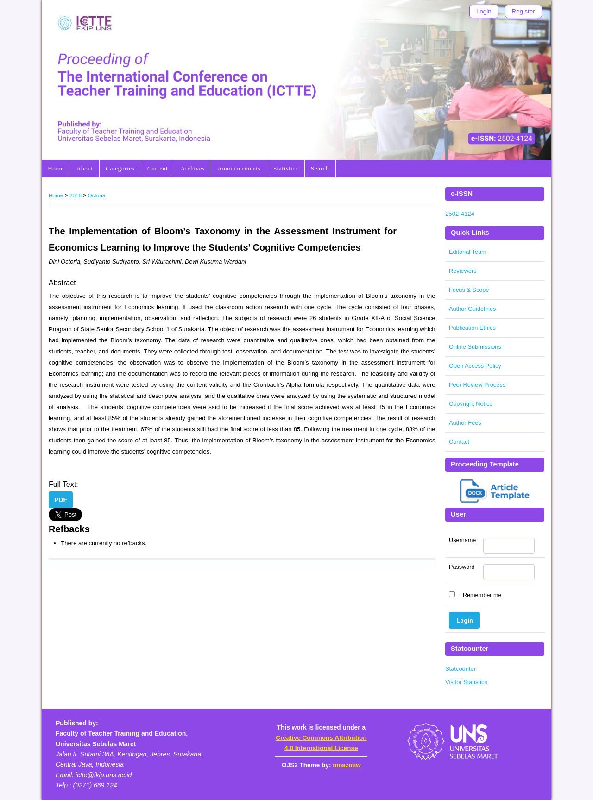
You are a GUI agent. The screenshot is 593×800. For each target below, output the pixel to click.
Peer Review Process (477, 384)
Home (55, 168)
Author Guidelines (472, 308)
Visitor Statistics (466, 682)
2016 (75, 195)
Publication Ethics (472, 327)
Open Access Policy (475, 365)
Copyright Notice (470, 403)
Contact (459, 441)
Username (462, 540)
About (84, 168)
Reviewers (463, 270)
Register (523, 11)
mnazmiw (346, 765)
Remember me (482, 595)
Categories (120, 168)
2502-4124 (459, 213)
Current (157, 168)
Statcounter (460, 668)
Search (320, 168)
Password (462, 567)
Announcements (238, 168)
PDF (60, 500)
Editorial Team (467, 251)
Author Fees (465, 422)
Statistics (285, 168)
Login (484, 11)
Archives (193, 168)
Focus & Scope (469, 289)
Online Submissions (475, 346)
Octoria (97, 195)
